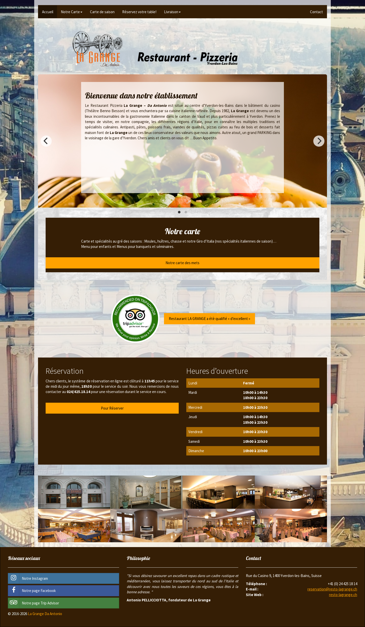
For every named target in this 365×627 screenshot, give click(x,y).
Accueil (47, 11)
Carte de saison (102, 11)
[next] (318, 141)
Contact (316, 11)
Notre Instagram (28, 578)
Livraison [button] (172, 11)
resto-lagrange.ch (343, 594)
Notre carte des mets (182, 262)
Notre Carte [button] (71, 11)
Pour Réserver (112, 408)
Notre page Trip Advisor (33, 603)
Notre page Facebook (32, 590)
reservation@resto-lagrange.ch (332, 589)
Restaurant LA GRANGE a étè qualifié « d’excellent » (209, 318)
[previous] (46, 141)
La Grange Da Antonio (45, 613)
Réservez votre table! (139, 11)
